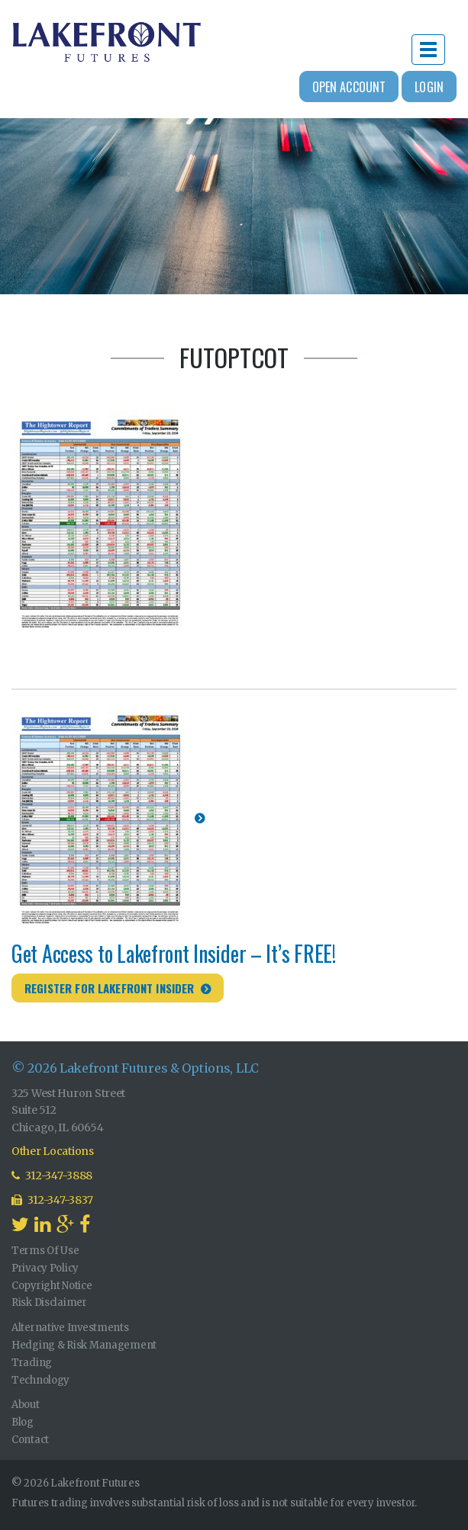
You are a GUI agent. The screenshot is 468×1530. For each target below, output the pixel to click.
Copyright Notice (51, 1285)
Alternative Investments (70, 1327)
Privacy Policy (45, 1268)
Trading (31, 1362)
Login (429, 87)
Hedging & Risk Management (84, 1345)
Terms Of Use (45, 1250)
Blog (22, 1422)
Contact (30, 1439)
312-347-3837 (52, 1200)
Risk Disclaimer (49, 1302)
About (25, 1404)
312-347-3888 (51, 1175)
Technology (40, 1380)
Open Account (349, 87)
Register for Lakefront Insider (109, 988)
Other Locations (52, 1151)
